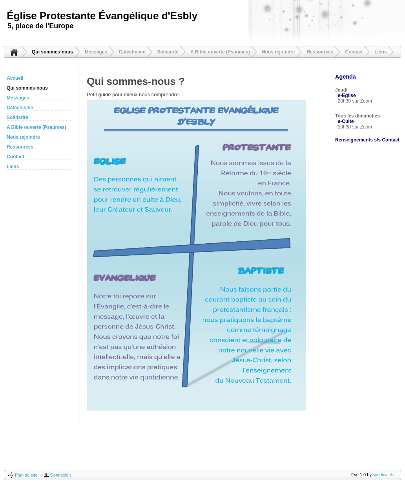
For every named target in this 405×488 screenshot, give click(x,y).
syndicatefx (383, 474)
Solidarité (168, 52)
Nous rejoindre (278, 52)
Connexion (60, 475)
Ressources (319, 52)
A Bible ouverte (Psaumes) (220, 52)
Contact (354, 52)
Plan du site (26, 475)
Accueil (14, 51)
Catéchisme (132, 52)
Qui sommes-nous (52, 52)
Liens (380, 52)
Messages (96, 52)
